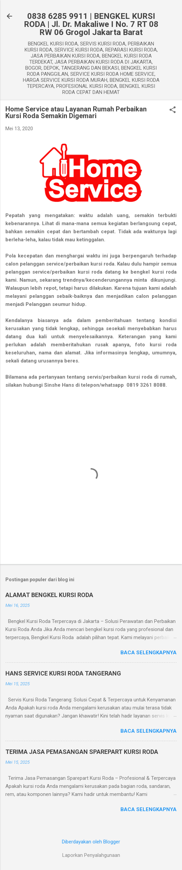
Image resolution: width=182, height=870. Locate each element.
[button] (173, 110)
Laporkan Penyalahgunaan (91, 855)
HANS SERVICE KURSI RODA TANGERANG (63, 673)
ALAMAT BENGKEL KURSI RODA (49, 594)
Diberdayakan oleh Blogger (91, 842)
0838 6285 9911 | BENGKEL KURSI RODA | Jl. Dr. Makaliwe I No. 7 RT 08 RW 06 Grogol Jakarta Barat (91, 24)
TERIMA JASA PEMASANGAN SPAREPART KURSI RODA (81, 751)
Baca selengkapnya (148, 653)
